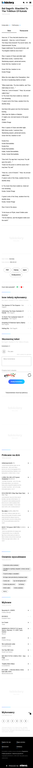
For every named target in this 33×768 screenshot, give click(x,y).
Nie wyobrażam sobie (8, 644)
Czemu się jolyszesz (9, 584)
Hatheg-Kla (5, 328)
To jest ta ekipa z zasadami (11, 573)
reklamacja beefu (7, 463)
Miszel (4, 634)
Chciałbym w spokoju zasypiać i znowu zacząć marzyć (16, 569)
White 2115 (5, 659)
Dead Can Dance (7, 652)
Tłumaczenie (24, 30)
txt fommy (21, 584)
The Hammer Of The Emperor (11, 305)
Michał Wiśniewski (7, 673)
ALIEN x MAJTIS (13, 511)
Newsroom (5, 746)
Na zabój (4, 511)
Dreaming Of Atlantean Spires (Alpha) (13, 322)
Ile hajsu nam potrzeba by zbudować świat (15, 577)
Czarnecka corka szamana (10, 565)
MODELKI (11, 479)
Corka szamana (18, 588)
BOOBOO (5, 616)
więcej (5, 591)
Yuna (3, 624)
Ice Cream (5, 622)
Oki (14, 463)
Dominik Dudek (6, 646)
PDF (7, 270)
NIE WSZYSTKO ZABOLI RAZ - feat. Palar (14, 656)
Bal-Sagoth (11, 313)
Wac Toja (4, 495)
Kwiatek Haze (6, 618)
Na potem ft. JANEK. (8, 610)
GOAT (4, 638)
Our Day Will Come (7, 650)
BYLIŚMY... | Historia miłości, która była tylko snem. (13, 670)
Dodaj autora (16, 275)
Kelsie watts (6, 588)
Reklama (19, 746)
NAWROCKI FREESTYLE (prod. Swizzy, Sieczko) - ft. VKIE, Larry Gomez (12, 630)
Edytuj (16, 270)
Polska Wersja (6, 612)
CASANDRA (6, 665)
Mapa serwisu (21, 742)
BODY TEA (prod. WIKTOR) (11, 527)
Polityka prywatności (6, 753)
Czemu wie (6, 580)
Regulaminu (25, 751)
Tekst (9, 30)
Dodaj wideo (6, 25)
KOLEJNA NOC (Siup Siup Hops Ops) (13, 493)
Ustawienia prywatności (17, 753)
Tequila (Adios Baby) (8, 664)
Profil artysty (16, 25)
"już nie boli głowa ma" (19, 580)
